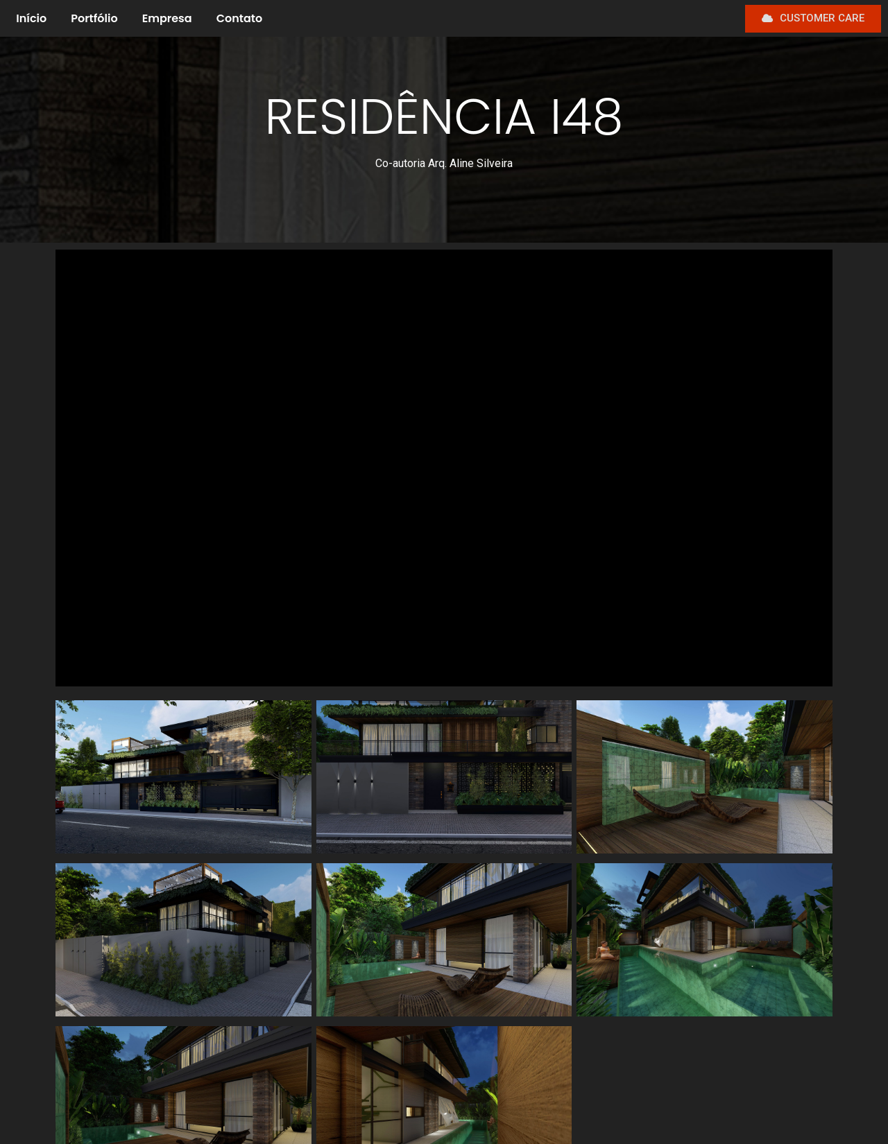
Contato (239, 18)
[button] (813, 19)
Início (31, 18)
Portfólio (94, 18)
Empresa (167, 18)
